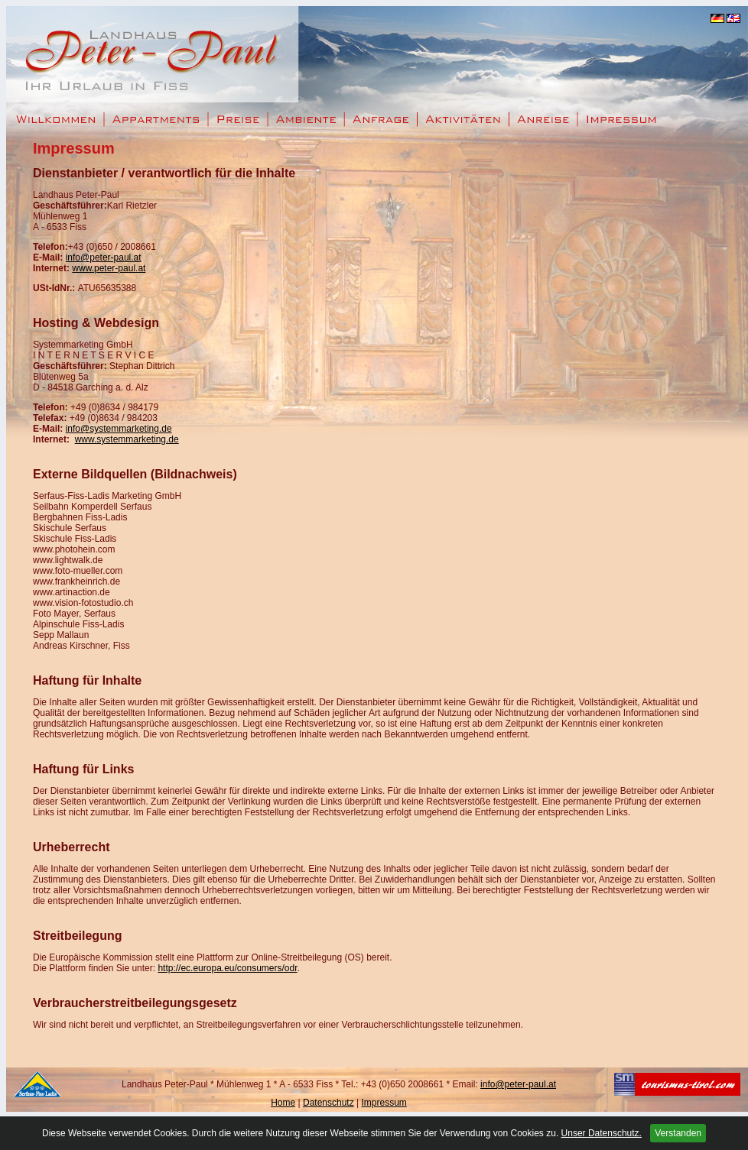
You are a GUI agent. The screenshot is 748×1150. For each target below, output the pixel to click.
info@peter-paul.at (103, 257)
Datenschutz (328, 1102)
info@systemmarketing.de (119, 428)
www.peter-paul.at (108, 268)
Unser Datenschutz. (601, 1133)
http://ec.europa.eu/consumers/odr (227, 968)
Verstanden (678, 1133)
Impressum (383, 1102)
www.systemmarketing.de (127, 439)
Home (283, 1102)
